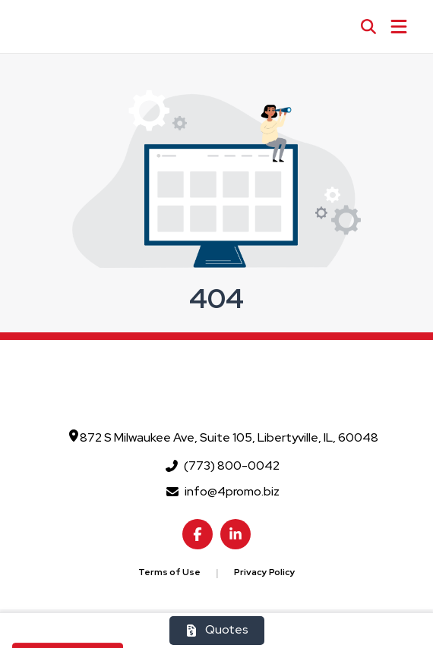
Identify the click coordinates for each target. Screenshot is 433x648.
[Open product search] (368, 26)
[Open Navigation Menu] (399, 26)
